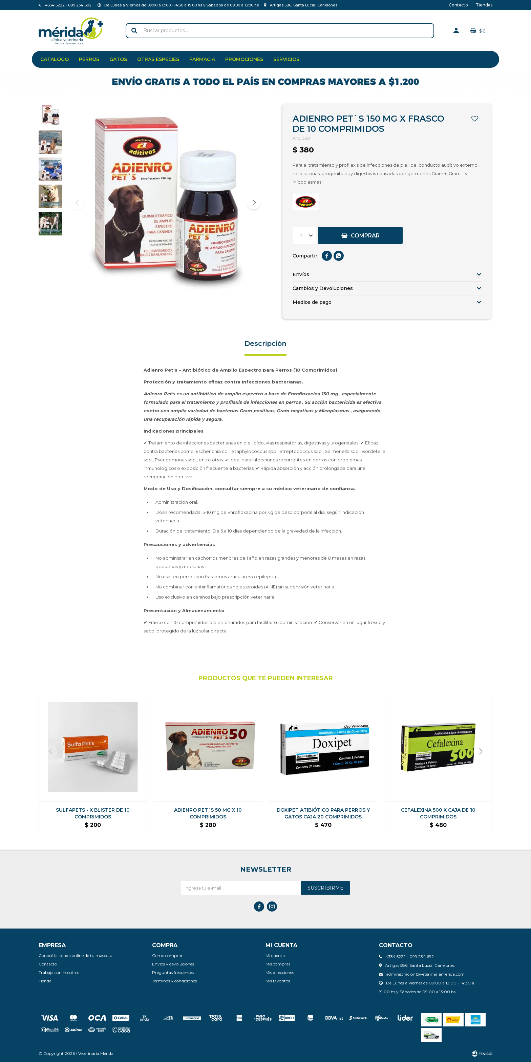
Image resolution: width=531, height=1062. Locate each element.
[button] (253, 202)
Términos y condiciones (174, 980)
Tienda (45, 980)
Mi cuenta (275, 955)
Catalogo (54, 59)
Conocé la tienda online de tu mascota (75, 955)
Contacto (458, 4)
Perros (89, 59)
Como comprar (167, 955)
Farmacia (202, 59)
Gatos (118, 59)
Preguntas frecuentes (173, 972)
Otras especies (158, 59)
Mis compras (278, 963)
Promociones (244, 59)
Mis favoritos (278, 980)
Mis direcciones (280, 972)
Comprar (365, 235)
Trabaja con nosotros (59, 972)
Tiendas (484, 4)
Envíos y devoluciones (173, 963)
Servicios (286, 59)
